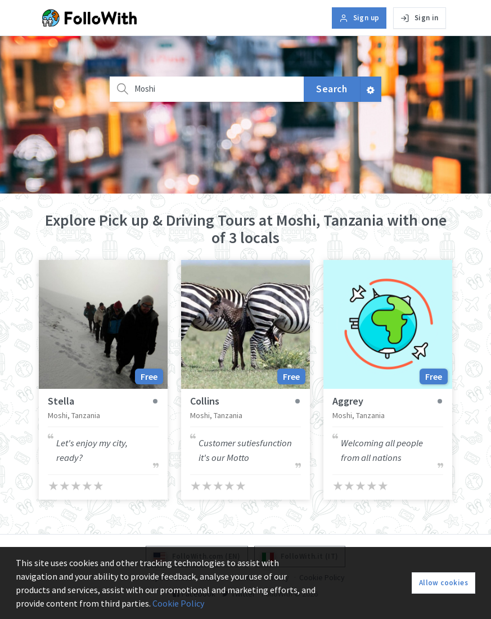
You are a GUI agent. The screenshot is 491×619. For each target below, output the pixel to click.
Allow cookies (443, 582)
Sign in (419, 18)
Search (331, 89)
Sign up (359, 18)
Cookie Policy (178, 603)
